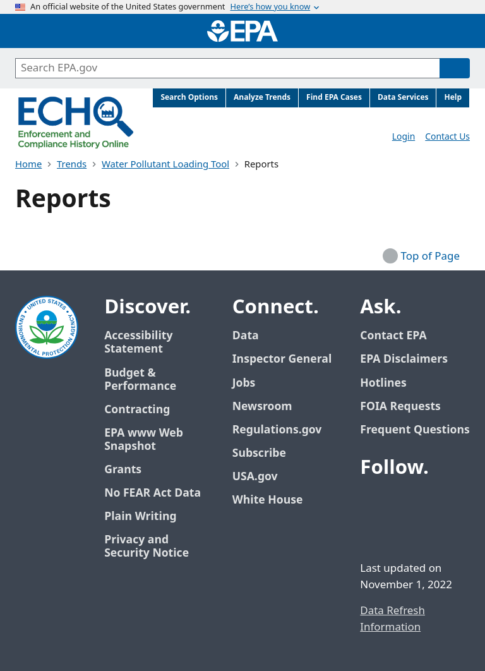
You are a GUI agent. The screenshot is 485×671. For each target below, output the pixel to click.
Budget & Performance (140, 379)
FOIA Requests (400, 406)
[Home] (242, 30)
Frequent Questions (414, 430)
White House (274, 500)
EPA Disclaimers (404, 359)
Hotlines (383, 383)
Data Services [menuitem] (403, 98)
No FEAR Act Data (152, 493)
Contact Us (447, 137)
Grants (122, 469)
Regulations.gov (284, 430)
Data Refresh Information (392, 619)
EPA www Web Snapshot (143, 439)
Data (245, 335)
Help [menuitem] (453, 98)
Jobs (244, 383)
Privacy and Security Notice (146, 546)
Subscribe (259, 453)
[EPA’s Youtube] (433, 502)
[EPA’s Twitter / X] (403, 502)
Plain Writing (140, 516)
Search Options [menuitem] (189, 98)
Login (403, 137)
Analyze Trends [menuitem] (262, 98)
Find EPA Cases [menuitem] (334, 98)
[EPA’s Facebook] (372, 502)
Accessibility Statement (138, 342)
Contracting (137, 409)
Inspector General (282, 359)
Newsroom (262, 406)
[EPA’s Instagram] (403, 532)
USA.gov (262, 476)
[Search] (455, 68)
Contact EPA (393, 335)
